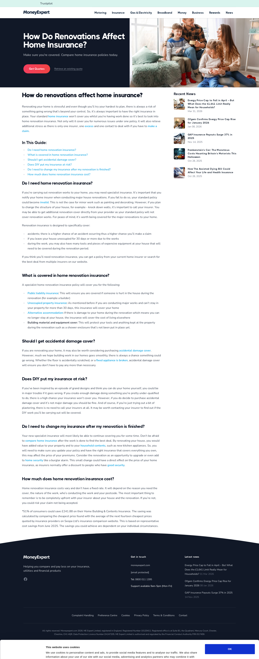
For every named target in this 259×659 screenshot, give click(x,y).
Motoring (100, 12)
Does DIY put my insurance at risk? (50, 165)
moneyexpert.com (140, 565)
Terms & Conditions (164, 615)
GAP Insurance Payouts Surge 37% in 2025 (208, 592)
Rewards (214, 12)
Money (182, 12)
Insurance (118, 12)
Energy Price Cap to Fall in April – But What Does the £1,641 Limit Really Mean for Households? (209, 570)
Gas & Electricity (141, 12)
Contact (183, 615)
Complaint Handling (83, 615)
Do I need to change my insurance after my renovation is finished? (69, 169)
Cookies (125, 615)
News (229, 12)
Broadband (165, 12)
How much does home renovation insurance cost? (59, 174)
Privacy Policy (141, 615)
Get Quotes (37, 68)
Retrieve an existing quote (68, 68)
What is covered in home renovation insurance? (58, 155)
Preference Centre (107, 615)
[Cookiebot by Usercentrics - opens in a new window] (22, 652)
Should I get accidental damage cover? (52, 160)
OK (230, 630)
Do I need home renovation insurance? (52, 150)
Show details (54, 652)
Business (198, 12)
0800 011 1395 (143, 579)
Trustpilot (46, 3)
